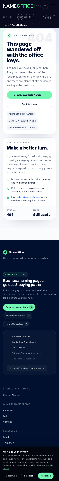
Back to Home (29, 104)
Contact (7, 421)
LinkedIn (7, 448)
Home (6, 25)
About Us (8, 410)
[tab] (19, 307)
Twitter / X (8, 442)
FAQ (5, 416)
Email (6, 437)
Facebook (8, 454)
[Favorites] (37, 6)
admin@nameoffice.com (29, 197)
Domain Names (11, 395)
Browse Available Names (29, 95)
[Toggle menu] (53, 5)
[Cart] (45, 6)
